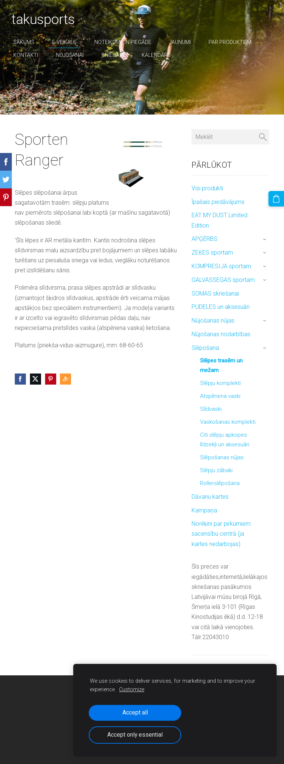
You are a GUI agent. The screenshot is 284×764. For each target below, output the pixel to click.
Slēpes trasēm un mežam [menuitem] (221, 365)
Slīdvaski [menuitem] (211, 409)
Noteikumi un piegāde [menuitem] (126, 42)
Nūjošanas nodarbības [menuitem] (221, 334)
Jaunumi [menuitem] (183, 42)
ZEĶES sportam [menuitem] (212, 252)
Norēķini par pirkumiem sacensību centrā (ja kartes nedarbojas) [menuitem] (221, 533)
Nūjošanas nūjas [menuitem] (213, 320)
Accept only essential (135, 734)
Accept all (135, 712)
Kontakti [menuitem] (29, 55)
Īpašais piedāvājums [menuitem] (218, 201)
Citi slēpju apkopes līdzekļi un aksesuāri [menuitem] (224, 440)
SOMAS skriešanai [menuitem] (215, 293)
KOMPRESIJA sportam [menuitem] (221, 266)
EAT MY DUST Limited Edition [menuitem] (219, 220)
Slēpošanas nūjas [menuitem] (222, 457)
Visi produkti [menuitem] (207, 188)
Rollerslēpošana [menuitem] (220, 483)
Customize (131, 689)
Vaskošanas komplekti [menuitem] (228, 422)
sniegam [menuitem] (116, 55)
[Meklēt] (230, 136)
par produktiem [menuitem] (233, 42)
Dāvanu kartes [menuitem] (210, 496)
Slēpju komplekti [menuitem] (220, 383)
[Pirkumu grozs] (277, 197)
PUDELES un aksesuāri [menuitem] (221, 306)
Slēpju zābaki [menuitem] (216, 470)
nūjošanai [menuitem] (73, 55)
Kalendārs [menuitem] (159, 55)
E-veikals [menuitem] (67, 42)
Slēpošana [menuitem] (205, 347)
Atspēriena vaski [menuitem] (220, 396)
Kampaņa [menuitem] (204, 510)
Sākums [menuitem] (27, 42)
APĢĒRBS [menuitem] (204, 238)
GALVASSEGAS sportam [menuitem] (223, 279)
